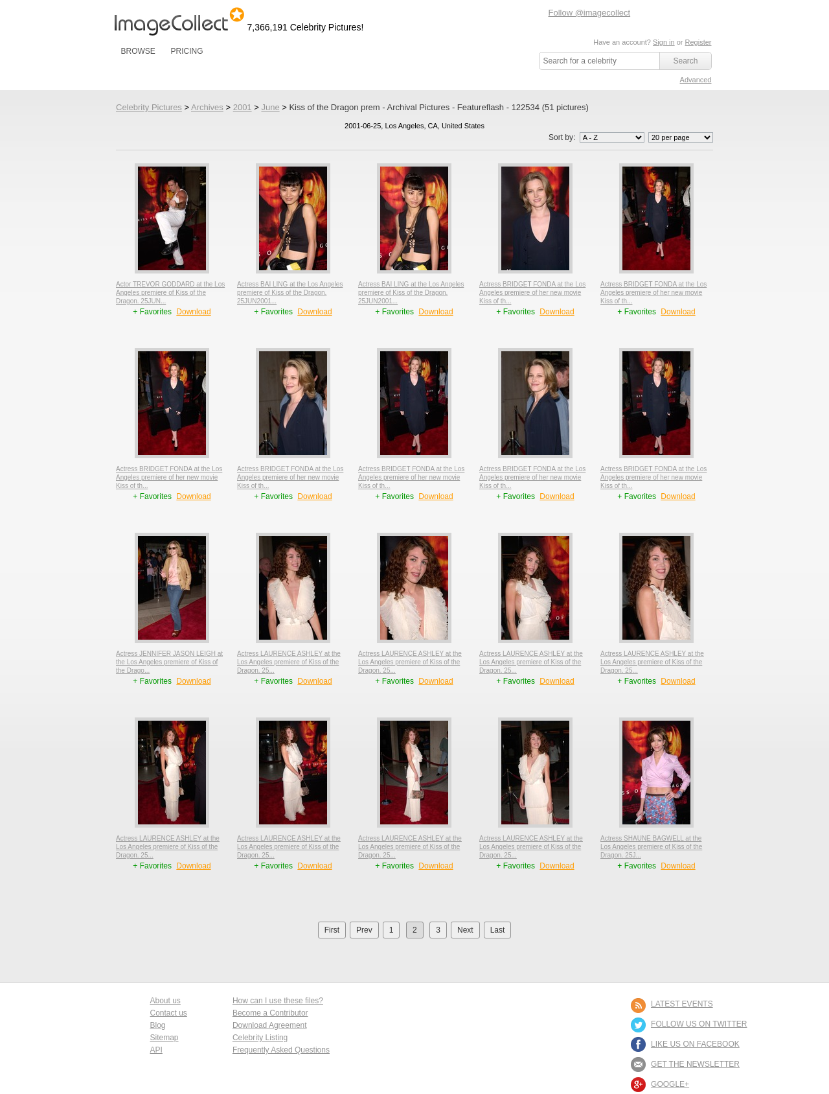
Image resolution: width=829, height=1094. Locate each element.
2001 (242, 107)
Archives (207, 107)
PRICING (186, 51)
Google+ (670, 1084)
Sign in (664, 42)
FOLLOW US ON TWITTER (699, 1024)
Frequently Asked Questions (281, 1049)
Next (465, 930)
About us (165, 1000)
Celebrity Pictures (149, 107)
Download (193, 311)
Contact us (168, 1013)
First (331, 930)
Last (497, 930)
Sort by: (597, 137)
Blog (158, 1025)
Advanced (696, 80)
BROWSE (138, 51)
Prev (364, 930)
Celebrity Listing (260, 1037)
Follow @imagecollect (590, 12)
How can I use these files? (278, 1000)
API (156, 1049)
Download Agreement (270, 1025)
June (270, 107)
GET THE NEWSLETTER (695, 1064)
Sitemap (164, 1037)
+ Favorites (153, 311)
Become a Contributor (270, 1013)
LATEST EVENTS (682, 1003)
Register (698, 42)
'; (612, 137)
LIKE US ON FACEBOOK (695, 1044)
